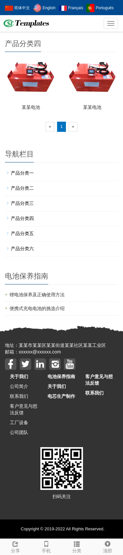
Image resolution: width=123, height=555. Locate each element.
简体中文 (17, 8)
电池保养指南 (61, 376)
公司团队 (19, 432)
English (44, 8)
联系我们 (19, 396)
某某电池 (31, 107)
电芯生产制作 (61, 396)
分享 (15, 546)
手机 (46, 546)
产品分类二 (22, 188)
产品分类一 (22, 173)
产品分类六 (22, 248)
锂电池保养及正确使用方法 (37, 294)
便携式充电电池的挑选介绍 (37, 308)
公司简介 (19, 386)
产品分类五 (22, 233)
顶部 (107, 546)
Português (99, 8)
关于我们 (19, 376)
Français (71, 8)
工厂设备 (19, 422)
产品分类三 (22, 203)
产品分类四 (22, 218)
